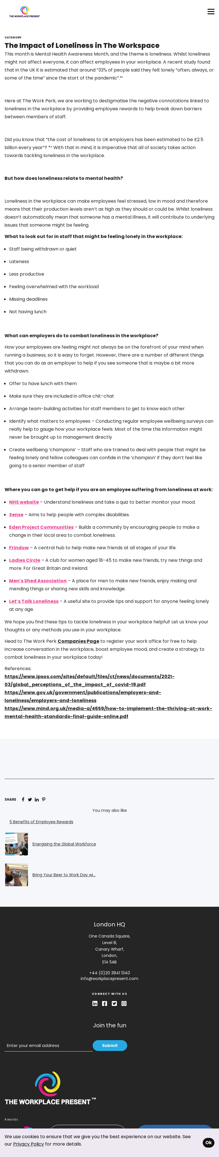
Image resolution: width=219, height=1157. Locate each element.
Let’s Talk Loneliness (33, 601)
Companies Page (78, 641)
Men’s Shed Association (38, 581)
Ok (208, 1142)
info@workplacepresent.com (109, 978)
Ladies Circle (24, 560)
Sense (16, 514)
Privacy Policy (28, 1144)
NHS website (24, 502)
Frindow (19, 547)
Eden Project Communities (41, 527)
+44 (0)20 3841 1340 (109, 973)
